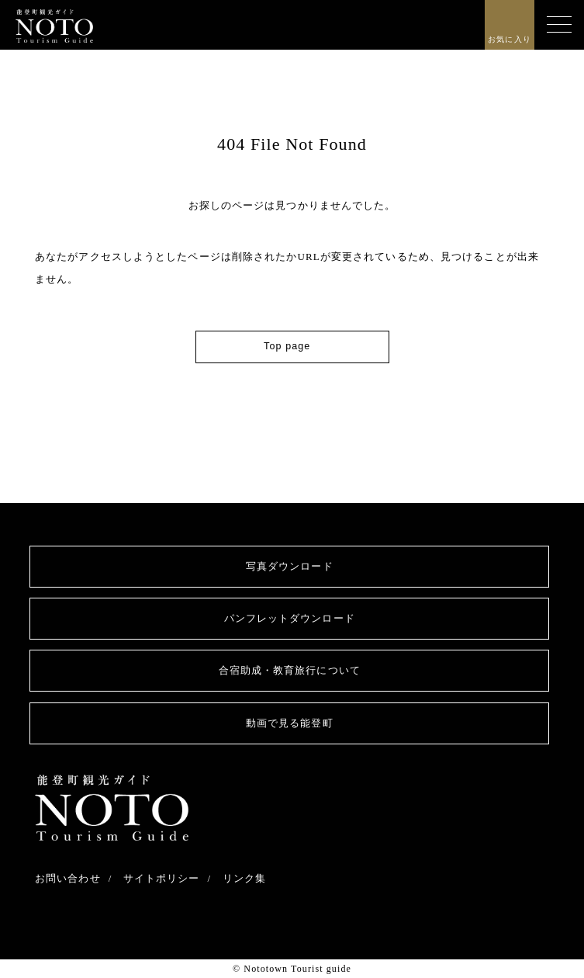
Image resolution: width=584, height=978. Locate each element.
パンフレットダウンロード (289, 618)
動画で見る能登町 (289, 723)
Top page (287, 346)
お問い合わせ (68, 878)
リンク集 (244, 878)
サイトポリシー (161, 878)
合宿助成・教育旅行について (290, 670)
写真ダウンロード (289, 566)
